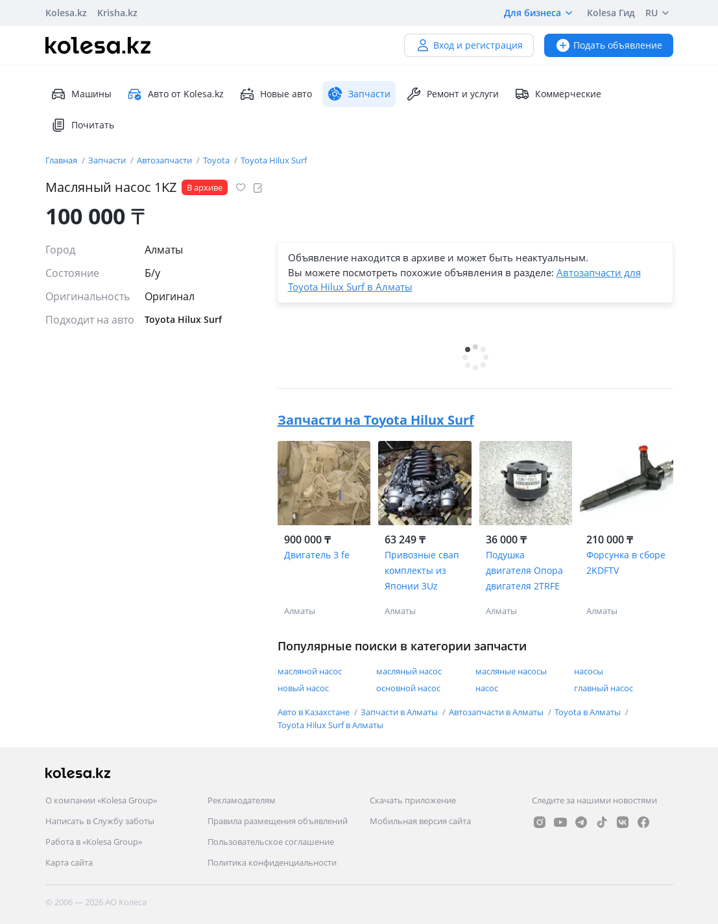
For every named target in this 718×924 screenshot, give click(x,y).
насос (486, 688)
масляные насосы (511, 671)
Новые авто (275, 94)
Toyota (217, 160)
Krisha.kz (117, 12)
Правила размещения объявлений (278, 821)
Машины (81, 94)
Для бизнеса (540, 13)
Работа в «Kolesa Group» (93, 841)
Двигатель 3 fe (317, 555)
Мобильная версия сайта (420, 821)
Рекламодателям (242, 800)
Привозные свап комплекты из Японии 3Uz (422, 570)
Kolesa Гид (611, 12)
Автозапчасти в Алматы (497, 712)
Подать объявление (608, 45)
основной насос (408, 688)
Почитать (82, 125)
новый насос (303, 688)
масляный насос (409, 671)
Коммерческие (557, 94)
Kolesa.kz (66, 12)
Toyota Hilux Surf (274, 160)
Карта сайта (69, 862)
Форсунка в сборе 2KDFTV (625, 562)
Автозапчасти (165, 160)
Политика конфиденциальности (272, 862)
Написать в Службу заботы (99, 821)
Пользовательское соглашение (271, 841)
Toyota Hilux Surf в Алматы (330, 725)
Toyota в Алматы (589, 712)
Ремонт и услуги (452, 94)
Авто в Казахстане (315, 712)
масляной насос (310, 671)
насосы (588, 671)
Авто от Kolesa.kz (175, 94)
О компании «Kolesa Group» (101, 800)
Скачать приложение (413, 800)
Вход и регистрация (469, 45)
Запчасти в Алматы (400, 712)
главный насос (603, 688)
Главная (62, 160)
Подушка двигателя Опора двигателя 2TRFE (524, 570)
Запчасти (108, 160)
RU (659, 13)
